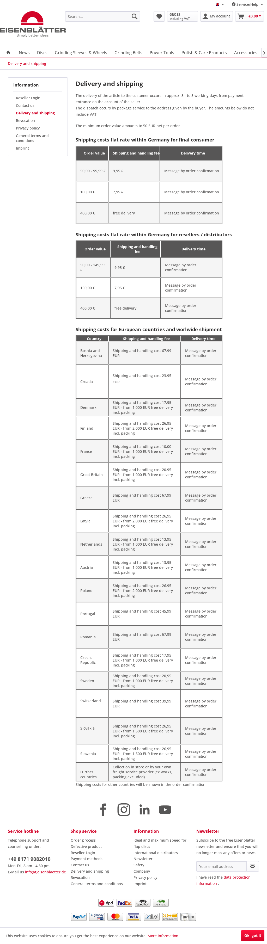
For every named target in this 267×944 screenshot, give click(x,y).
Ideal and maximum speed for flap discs (160, 843)
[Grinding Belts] (128, 53)
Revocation (25, 120)
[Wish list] (159, 16)
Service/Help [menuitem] (245, 4)
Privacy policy (28, 128)
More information (163, 935)
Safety (139, 864)
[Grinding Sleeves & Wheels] (81, 53)
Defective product (86, 846)
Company (142, 871)
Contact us (25, 105)
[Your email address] (221, 866)
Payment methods (86, 858)
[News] (24, 53)
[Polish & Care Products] (204, 53)
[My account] (216, 16)
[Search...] (102, 16)
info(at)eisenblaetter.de (45, 871)
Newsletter (143, 858)
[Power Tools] (162, 53)
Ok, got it (252, 935)
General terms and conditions (32, 138)
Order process (83, 840)
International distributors (156, 852)
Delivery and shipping (35, 112)
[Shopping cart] (249, 16)
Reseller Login (28, 97)
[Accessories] (245, 53)
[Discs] (42, 53)
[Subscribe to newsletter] (252, 866)
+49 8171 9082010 (29, 859)
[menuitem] (102, 16)
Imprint (22, 148)
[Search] (134, 16)
